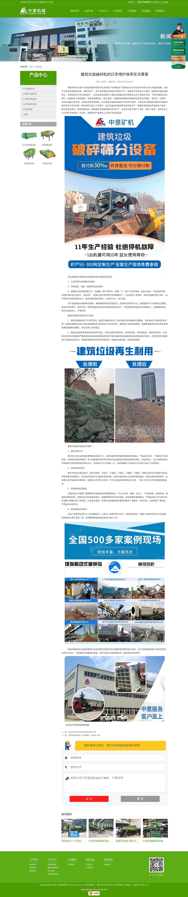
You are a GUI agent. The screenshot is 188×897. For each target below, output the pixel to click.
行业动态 (89, 868)
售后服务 (32, 868)
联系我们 (155, 2)
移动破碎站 (30, 89)
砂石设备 (51, 871)
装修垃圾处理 (31, 99)
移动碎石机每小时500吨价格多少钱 (82, 732)
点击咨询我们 (178, 42)
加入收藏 (164, 2)
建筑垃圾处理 (31, 94)
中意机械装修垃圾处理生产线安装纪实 (110, 840)
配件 (27, 114)
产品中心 (52, 859)
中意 (88, 11)
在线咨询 (176, 36)
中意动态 (38, 67)
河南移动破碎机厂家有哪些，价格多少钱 (84, 735)
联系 (160, 11)
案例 (131, 11)
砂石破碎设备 (31, 104)
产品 (103, 11)
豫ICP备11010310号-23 (106, 885)
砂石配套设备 (53, 874)
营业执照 (119, 885)
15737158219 (144, 2)
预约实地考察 (178, 50)
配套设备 (29, 109)
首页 (74, 11)
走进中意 (32, 864)
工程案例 (71, 859)
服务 (145, 11)
